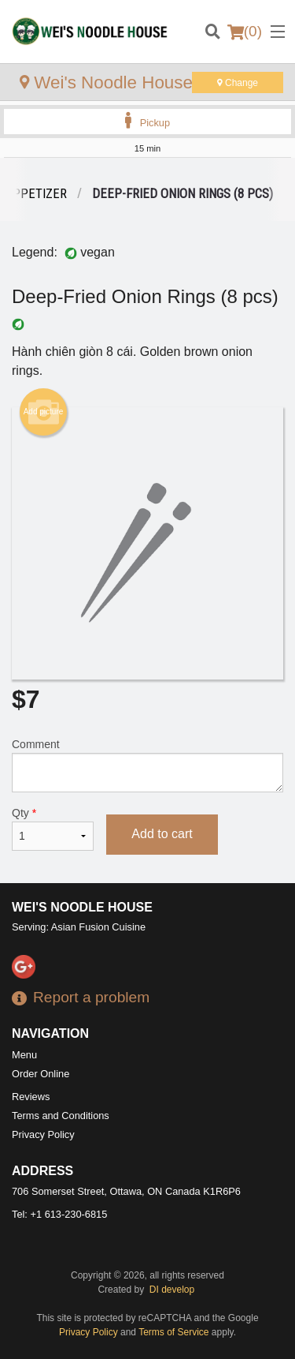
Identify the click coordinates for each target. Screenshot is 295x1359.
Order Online (40, 1074)
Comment (147, 765)
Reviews (31, 1097)
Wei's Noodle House (82, 907)
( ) (244, 31)
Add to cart (161, 833)
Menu (24, 1055)
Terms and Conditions (60, 1115)
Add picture (44, 412)
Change (237, 82)
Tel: (59, 1214)
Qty (53, 829)
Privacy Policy (43, 1134)
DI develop (171, 1289)
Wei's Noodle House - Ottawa (142, 82)
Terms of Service (173, 1332)
